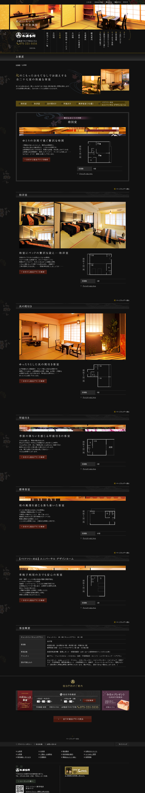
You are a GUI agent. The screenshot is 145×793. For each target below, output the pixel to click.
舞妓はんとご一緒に (104, 41)
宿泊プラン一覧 (47, 41)
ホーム (124, 41)
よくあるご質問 (112, 41)
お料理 (53, 41)
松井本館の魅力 (100, 41)
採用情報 (116, 41)
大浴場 (72, 41)
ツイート (32, 48)
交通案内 (85, 41)
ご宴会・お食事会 (79, 41)
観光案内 (91, 41)
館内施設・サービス (66, 41)
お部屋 (60, 41)
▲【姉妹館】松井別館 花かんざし (75, 775)
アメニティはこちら (86, 174)
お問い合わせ (120, 41)
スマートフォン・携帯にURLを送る (37, 791)
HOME (18, 65)
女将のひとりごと (108, 41)
